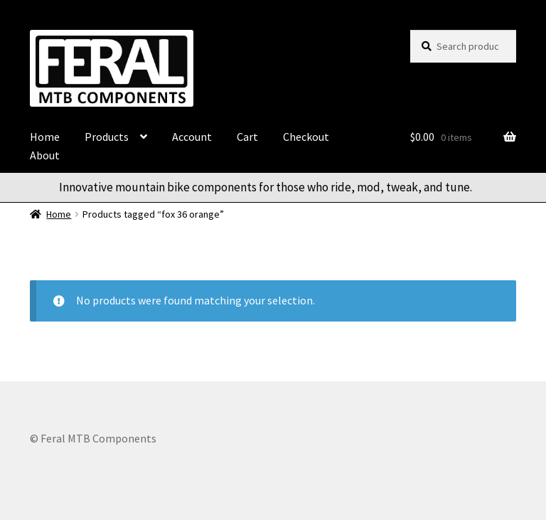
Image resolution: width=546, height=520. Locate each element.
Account (192, 136)
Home (45, 136)
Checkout (306, 136)
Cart (247, 136)
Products (107, 136)
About (45, 155)
